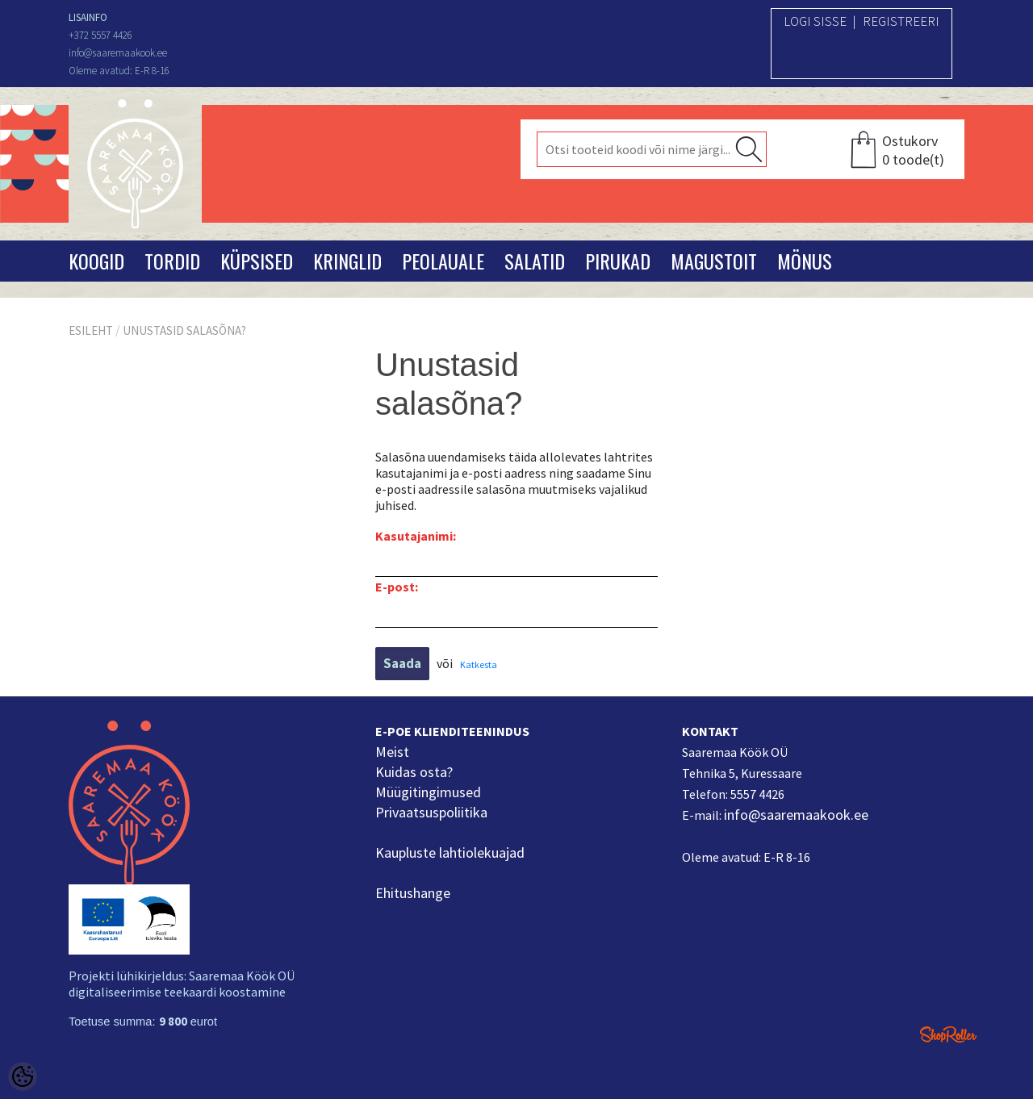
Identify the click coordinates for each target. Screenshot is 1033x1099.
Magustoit (714, 260)
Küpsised (256, 260)
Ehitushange (412, 893)
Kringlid (347, 260)
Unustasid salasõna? (184, 330)
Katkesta (478, 664)
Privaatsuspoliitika (431, 812)
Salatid (534, 260)
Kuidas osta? (414, 772)
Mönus (804, 260)
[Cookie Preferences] (22, 1076)
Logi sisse (815, 21)
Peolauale (443, 260)
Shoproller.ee (948, 1034)
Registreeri (901, 21)
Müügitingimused (428, 792)
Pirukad (617, 260)
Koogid (96, 260)
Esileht (91, 330)
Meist (392, 751)
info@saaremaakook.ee (796, 814)
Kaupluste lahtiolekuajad (450, 852)
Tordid (172, 260)
